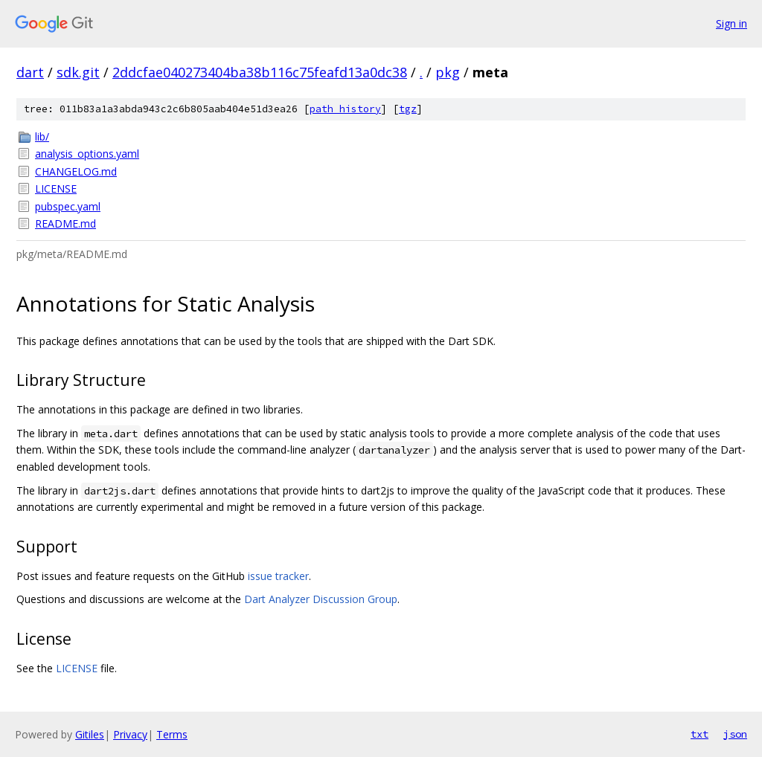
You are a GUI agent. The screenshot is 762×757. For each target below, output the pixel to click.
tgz (408, 109)
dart (30, 72)
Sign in (731, 23)
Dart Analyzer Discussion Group (320, 599)
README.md (65, 223)
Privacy (130, 734)
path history (345, 109)
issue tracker (278, 576)
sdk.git (78, 72)
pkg (447, 72)
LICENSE (56, 188)
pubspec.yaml (67, 206)
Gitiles (89, 734)
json (735, 734)
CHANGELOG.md (76, 171)
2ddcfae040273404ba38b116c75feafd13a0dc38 (259, 72)
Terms (172, 734)
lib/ (42, 136)
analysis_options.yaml (87, 153)
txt (699, 734)
